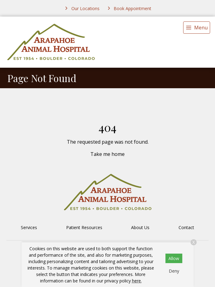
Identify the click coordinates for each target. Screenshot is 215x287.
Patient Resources (84, 227)
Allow (173, 258)
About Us (140, 227)
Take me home (107, 154)
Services (29, 227)
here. (137, 281)
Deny (174, 271)
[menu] (196, 27)
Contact (186, 227)
